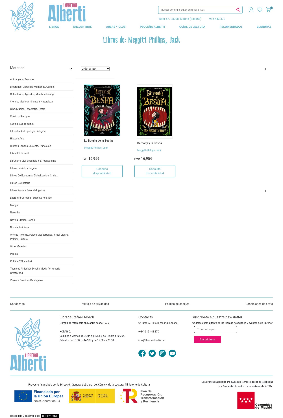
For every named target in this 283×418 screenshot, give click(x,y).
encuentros (82, 27)
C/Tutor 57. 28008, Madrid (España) (158, 322)
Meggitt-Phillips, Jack (96, 147)
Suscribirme (207, 339)
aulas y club (116, 27)
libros (54, 27)
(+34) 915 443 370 (148, 331)
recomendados (230, 27)
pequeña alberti (152, 27)
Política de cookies (177, 304)
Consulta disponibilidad (102, 171)
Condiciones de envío (259, 304)
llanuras (264, 27)
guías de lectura (192, 27)
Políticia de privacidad (95, 304)
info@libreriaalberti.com (152, 340)
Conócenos (17, 304)
